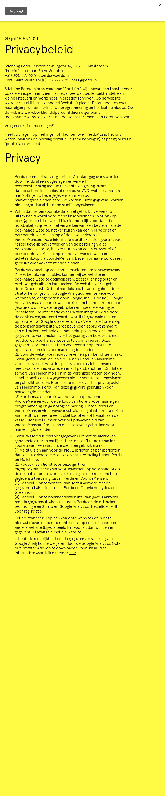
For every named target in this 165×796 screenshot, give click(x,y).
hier (72, 552)
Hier (55, 382)
